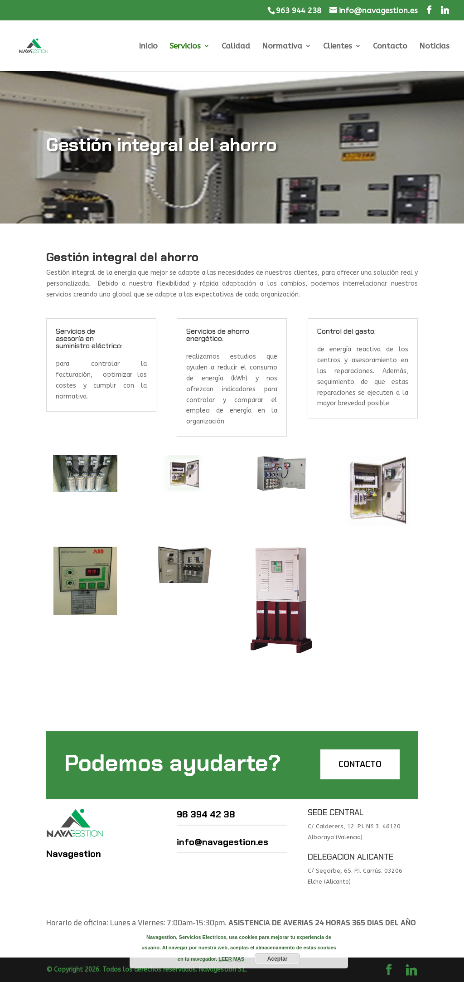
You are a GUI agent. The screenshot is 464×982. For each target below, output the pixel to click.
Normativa (282, 46)
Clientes (337, 46)
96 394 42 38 (206, 814)
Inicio (148, 46)
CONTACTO (360, 764)
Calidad (236, 46)
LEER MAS (231, 959)
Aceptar (277, 959)
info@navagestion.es (222, 842)
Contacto (390, 46)
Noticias (434, 46)
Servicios (185, 46)
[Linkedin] (445, 10)
